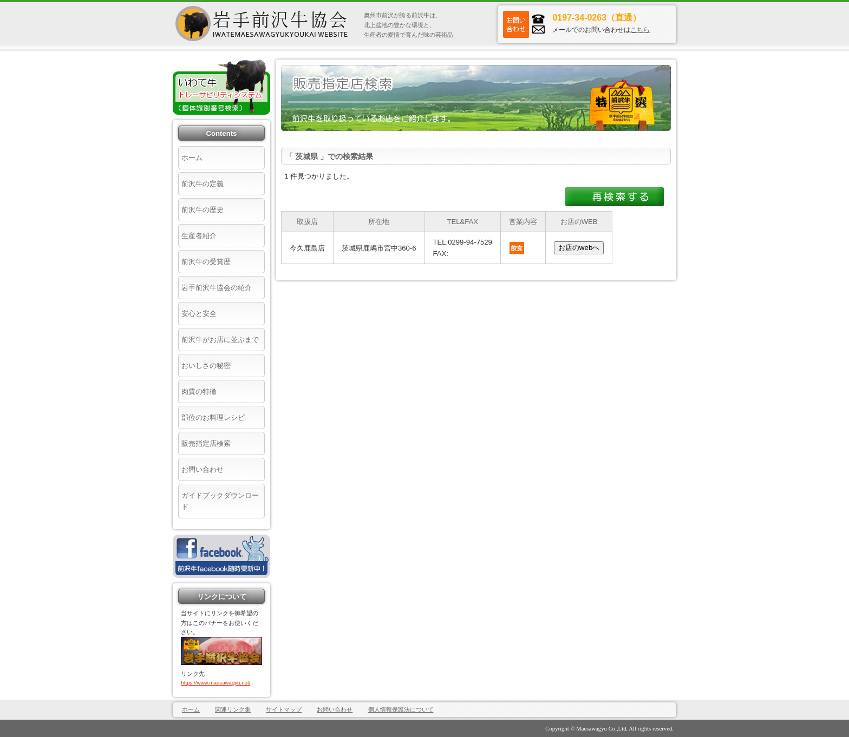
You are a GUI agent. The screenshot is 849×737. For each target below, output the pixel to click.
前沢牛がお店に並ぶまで (220, 339)
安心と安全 (199, 314)
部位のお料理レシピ (213, 417)
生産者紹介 (199, 236)
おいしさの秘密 (206, 365)
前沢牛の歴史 (202, 210)
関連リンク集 (233, 709)
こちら (640, 30)
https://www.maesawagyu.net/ (215, 683)
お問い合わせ (202, 469)
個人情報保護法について (401, 709)
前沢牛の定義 (202, 184)
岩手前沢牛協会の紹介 (216, 288)
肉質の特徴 (199, 391)
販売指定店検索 (206, 443)
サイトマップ (284, 709)
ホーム (192, 158)
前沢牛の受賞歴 (206, 262)
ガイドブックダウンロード (220, 501)
